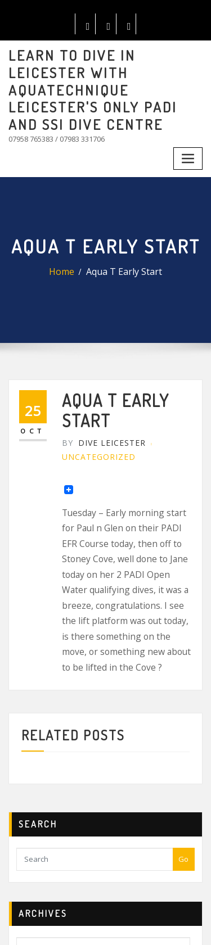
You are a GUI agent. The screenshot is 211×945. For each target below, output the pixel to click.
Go (183, 741)
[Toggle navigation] (189, 126)
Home (69, 237)
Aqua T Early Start (122, 237)
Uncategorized (91, 410)
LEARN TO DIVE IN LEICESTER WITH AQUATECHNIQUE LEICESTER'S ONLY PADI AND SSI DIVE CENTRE (105, 74)
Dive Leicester (96, 399)
